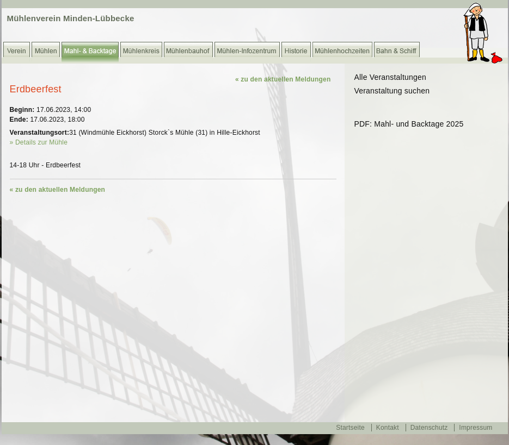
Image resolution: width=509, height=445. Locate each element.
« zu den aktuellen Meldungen (283, 79)
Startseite (350, 427)
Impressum (475, 427)
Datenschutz (429, 427)
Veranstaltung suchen (392, 90)
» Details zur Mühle (39, 142)
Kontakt (387, 427)
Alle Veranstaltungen (390, 77)
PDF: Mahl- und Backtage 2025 (409, 124)
